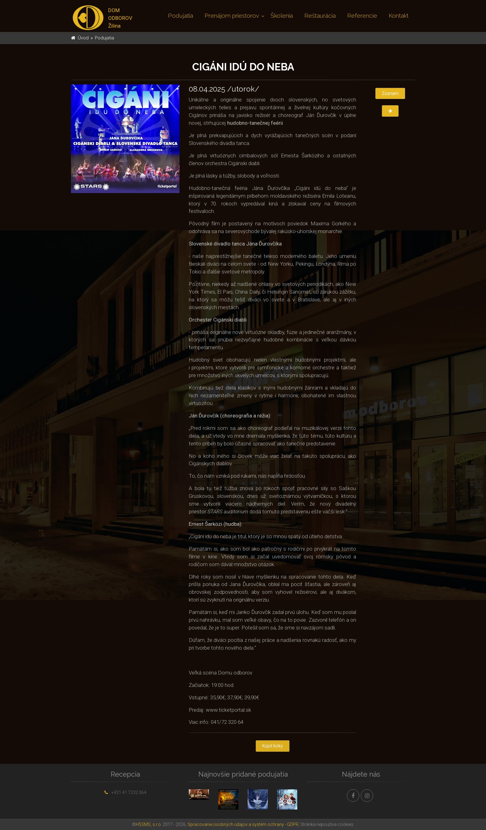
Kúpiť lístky (272, 746)
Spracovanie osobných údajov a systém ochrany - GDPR (243, 824)
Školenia (282, 15)
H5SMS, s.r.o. (149, 824)
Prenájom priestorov (232, 15)
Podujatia (180, 15)
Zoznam (390, 93)
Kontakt (399, 15)
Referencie (362, 15)
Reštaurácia (320, 15)
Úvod (83, 38)
